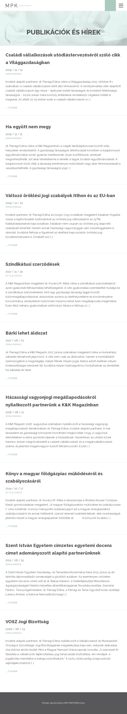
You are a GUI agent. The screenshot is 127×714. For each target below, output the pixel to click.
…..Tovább (11, 107)
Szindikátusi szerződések (33, 264)
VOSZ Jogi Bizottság (27, 621)
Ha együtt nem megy (28, 126)
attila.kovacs (14, 276)
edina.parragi (13, 74)
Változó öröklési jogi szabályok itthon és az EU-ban (60, 195)
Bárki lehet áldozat (26, 333)
